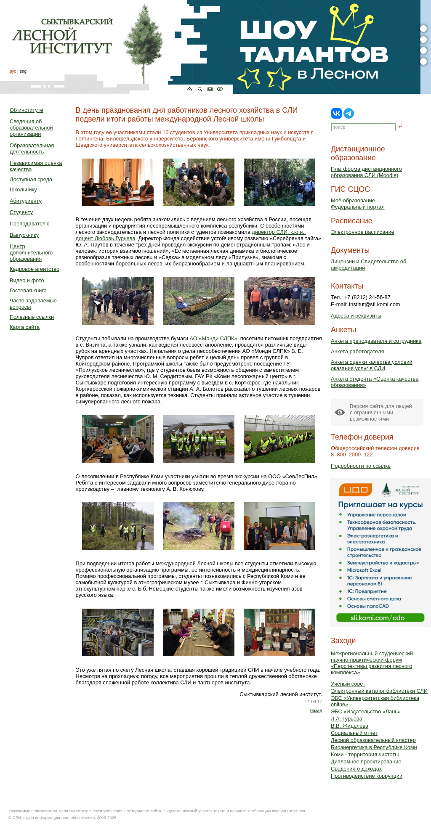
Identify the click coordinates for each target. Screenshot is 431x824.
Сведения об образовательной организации (31, 127)
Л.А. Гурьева (346, 718)
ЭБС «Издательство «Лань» (366, 711)
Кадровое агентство (34, 269)
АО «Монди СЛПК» (213, 338)
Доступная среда (31, 179)
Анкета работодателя (357, 351)
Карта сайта (25, 327)
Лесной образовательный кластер (373, 740)
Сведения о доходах (356, 769)
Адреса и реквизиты (356, 316)
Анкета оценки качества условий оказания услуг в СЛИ (371, 365)
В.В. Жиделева (349, 726)
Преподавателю (30, 223)
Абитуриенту (26, 201)
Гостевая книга (28, 290)
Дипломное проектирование (366, 761)
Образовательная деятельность (32, 148)
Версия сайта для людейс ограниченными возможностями (381, 412)
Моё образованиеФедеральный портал (358, 203)
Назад (316, 710)
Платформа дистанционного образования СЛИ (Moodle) (366, 172)
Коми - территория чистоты (365, 754)
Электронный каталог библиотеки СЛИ (379, 691)
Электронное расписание (362, 232)
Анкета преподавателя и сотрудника (376, 341)
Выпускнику (24, 235)
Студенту (21, 212)
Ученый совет (348, 684)
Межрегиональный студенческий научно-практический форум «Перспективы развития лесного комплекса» (372, 663)
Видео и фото (27, 280)
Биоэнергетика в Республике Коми (374, 747)
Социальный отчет (354, 733)
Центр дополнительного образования (31, 252)
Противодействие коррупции (366, 776)
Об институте (26, 110)
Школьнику (23, 189)
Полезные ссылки (32, 317)
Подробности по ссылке (361, 466)
